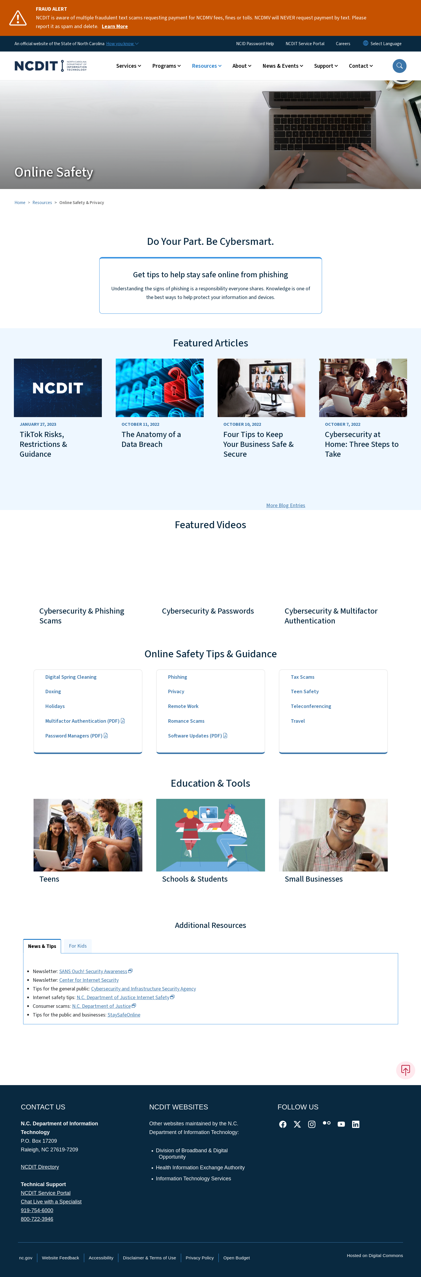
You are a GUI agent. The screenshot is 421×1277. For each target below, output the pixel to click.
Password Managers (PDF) (76, 736)
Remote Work (183, 706)
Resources (42, 202)
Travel (298, 721)
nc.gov (25, 1257)
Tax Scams (303, 677)
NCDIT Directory (40, 1167)
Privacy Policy (200, 1257)
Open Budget (236, 1257)
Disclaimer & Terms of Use (149, 1257)
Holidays (55, 706)
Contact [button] (358, 66)
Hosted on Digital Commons (375, 1255)
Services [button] (126, 66)
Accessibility (101, 1257)
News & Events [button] (280, 66)
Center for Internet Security (97, 980)
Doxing (53, 691)
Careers (343, 44)
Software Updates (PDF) (198, 736)
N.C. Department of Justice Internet (134, 997)
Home (19, 202)
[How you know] (122, 43)
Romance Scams (186, 721)
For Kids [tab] (78, 946)
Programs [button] (164, 66)
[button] (400, 66)
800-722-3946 (37, 1219)
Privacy (176, 691)
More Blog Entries (285, 505)
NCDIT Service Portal (305, 44)
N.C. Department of (113, 1006)
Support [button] (323, 66)
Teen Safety (305, 691)
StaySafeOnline (132, 1015)
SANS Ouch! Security (104, 971)
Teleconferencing (311, 706)
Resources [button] (204, 66)
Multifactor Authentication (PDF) (85, 721)
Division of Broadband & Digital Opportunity (192, 1154)
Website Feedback (60, 1257)
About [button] (240, 66)
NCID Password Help (255, 44)
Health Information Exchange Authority (201, 1167)
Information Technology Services (194, 1178)
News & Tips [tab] (42, 946)
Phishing (177, 677)
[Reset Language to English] (365, 43)
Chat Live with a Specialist (51, 1202)
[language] (386, 43)
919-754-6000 (37, 1210)
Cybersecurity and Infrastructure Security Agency (152, 988)
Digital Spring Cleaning (71, 677)
